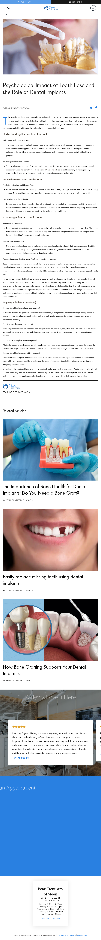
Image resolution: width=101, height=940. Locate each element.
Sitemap (60, 935)
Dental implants (51, 169)
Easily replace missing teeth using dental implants (43, 579)
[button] (93, 8)
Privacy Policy (70, 935)
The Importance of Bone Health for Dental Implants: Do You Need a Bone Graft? (44, 489)
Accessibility (82, 935)
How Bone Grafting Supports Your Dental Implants (44, 670)
